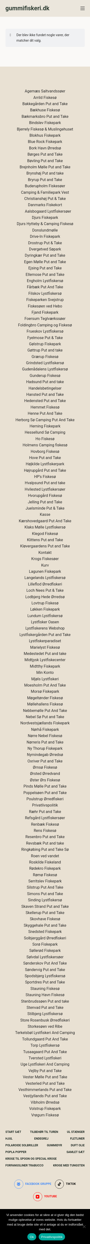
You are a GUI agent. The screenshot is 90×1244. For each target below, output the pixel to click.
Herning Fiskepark (45, 426)
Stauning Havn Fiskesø (44, 995)
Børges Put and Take (44, 154)
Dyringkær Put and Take (45, 255)
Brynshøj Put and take (45, 173)
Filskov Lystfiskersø (45, 293)
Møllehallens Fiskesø (45, 704)
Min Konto (45, 672)
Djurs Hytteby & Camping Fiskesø (45, 224)
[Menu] (82, 8)
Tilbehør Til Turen (44, 1132)
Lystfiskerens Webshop (45, 628)
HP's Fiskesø (45, 476)
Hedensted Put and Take (45, 400)
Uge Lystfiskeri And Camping (45, 1064)
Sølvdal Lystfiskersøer (45, 957)
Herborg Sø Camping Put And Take (45, 420)
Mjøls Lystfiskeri (45, 679)
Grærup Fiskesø (45, 356)
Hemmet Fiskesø (44, 407)
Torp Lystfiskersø (45, 1045)
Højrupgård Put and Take (45, 470)
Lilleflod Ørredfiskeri (45, 584)
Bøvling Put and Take (45, 161)
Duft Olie (78, 1145)
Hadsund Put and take (45, 382)
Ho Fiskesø (45, 439)
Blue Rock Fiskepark (45, 141)
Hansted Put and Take (45, 394)
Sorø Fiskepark (45, 944)
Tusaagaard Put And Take (45, 1052)
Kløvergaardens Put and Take (45, 546)
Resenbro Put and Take (45, 837)
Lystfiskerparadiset (45, 641)
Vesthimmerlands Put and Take (45, 1089)
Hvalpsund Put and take (45, 483)
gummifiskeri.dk (27, 8)
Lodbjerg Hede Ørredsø (45, 597)
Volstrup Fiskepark (45, 1108)
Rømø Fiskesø (45, 875)
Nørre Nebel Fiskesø (45, 735)
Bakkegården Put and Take (45, 104)
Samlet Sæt (75, 1152)
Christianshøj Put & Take (45, 198)
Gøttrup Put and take (45, 350)
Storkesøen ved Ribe (45, 1026)
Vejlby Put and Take (45, 1070)
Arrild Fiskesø (45, 97)
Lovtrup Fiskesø (45, 603)
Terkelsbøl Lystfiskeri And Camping (45, 1032)
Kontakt (45, 552)
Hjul (9, 1138)
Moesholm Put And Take (45, 685)
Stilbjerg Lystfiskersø (45, 1013)
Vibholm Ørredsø (45, 1102)
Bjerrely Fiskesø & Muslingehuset (45, 129)
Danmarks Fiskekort (45, 205)
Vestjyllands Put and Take (45, 1096)
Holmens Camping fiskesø (45, 445)
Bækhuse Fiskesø (45, 110)
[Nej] (84, 1226)
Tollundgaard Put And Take (45, 1039)
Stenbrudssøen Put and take (45, 1001)
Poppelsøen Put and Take (44, 792)
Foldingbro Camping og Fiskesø (45, 325)
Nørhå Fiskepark (45, 729)
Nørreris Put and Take (45, 742)
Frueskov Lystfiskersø (45, 331)
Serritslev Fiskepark (45, 881)
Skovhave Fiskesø (45, 919)
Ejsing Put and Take (45, 268)
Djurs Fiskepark (45, 217)
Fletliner (77, 1138)
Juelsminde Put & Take (44, 508)
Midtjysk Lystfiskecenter (45, 660)
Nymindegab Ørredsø (45, 754)
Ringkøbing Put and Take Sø (45, 849)
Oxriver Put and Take (45, 761)
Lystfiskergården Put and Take (45, 634)
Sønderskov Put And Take (45, 963)
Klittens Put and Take (45, 540)
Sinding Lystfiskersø (45, 900)
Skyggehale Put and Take (45, 925)
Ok (32, 1237)
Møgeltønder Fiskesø (45, 698)
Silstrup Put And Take (45, 887)
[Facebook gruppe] (32, 1184)
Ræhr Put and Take (45, 811)
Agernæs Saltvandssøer (45, 91)
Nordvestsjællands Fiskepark (45, 723)
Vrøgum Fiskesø (45, 1115)
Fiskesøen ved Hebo (45, 306)
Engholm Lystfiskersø (45, 280)
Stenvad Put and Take (45, 1007)
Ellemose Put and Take (45, 274)
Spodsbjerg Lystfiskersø (45, 976)
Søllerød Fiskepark (45, 950)
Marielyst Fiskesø (45, 647)
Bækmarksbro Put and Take (45, 116)
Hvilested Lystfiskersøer (45, 489)
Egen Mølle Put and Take (45, 262)
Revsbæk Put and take (45, 843)
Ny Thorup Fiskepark (45, 748)
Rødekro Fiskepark (45, 868)
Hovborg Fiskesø (45, 451)
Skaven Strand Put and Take (45, 906)
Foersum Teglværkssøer (45, 318)
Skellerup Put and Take (45, 912)
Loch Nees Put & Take (45, 590)
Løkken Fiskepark (45, 609)
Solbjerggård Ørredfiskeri (45, 938)
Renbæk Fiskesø (45, 824)
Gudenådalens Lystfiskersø (45, 369)
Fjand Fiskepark (45, 312)
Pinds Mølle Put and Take (45, 786)
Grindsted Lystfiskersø (45, 363)
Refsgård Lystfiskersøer (45, 818)
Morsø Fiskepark (45, 691)
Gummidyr (54, 1145)
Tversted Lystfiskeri (45, 1058)
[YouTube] (45, 1196)
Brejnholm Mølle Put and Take (45, 167)
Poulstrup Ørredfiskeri (45, 799)
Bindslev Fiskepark (45, 122)
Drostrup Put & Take (45, 243)
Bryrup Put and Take (45, 179)
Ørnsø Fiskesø (45, 767)
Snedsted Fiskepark (45, 931)
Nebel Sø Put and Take (45, 717)
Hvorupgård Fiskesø (45, 495)
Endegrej (41, 1138)
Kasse (45, 514)
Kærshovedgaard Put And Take (45, 521)
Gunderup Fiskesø (45, 375)
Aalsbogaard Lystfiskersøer (48, 211)
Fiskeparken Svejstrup (45, 299)
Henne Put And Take (45, 413)
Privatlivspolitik (45, 805)
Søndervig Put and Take (45, 969)
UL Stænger (75, 1132)
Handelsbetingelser (45, 388)
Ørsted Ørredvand (45, 773)
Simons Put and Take (45, 894)
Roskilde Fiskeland (45, 862)
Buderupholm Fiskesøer (45, 186)
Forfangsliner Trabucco (24, 1165)
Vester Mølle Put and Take (45, 1077)
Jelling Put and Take (45, 502)
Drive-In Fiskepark (45, 236)
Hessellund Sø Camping (45, 432)
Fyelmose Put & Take (45, 337)
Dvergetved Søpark (45, 249)
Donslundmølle (45, 230)
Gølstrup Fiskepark (45, 344)
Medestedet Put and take (45, 653)
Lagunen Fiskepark (45, 571)
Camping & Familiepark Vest (45, 192)
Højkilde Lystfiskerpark (45, 464)
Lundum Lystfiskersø (45, 615)
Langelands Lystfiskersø (45, 577)
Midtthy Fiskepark (45, 666)
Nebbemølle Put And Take (45, 710)
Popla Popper (16, 1152)
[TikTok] (65, 1184)
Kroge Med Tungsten (68, 1165)
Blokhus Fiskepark (45, 135)
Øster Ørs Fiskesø (45, 780)
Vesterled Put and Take (45, 1083)
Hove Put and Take (45, 457)
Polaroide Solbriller (22, 1145)
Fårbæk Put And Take (45, 287)
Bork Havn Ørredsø (45, 148)
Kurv (45, 565)
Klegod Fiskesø (45, 533)
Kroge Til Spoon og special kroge (31, 1158)
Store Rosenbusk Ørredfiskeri (45, 1020)
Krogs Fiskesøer (45, 559)
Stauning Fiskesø (45, 988)
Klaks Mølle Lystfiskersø (45, 527)
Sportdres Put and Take (45, 982)
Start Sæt (13, 1132)
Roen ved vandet (45, 856)
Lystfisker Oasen (45, 622)
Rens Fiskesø (45, 830)
